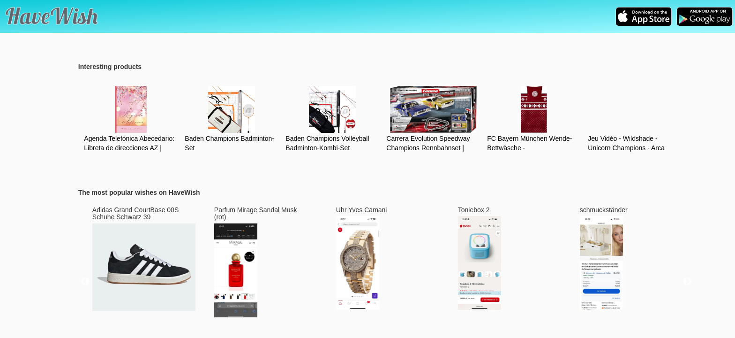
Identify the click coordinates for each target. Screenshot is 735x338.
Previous (85, 281)
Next (687, 281)
